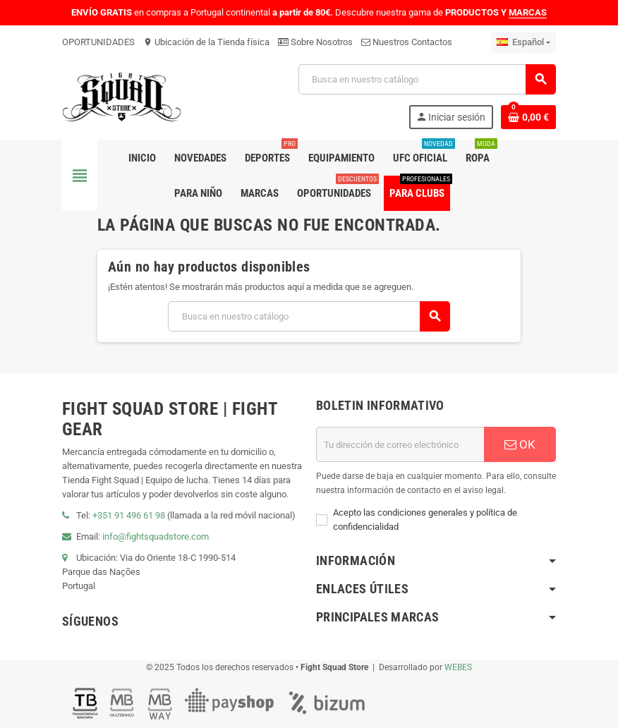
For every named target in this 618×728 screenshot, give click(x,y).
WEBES (458, 667)
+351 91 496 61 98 (128, 515)
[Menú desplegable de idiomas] (523, 42)
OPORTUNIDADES (98, 42)
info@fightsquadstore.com (155, 536)
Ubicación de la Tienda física (206, 42)
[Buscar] (426, 79)
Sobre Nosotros (315, 42)
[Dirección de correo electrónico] (400, 444)
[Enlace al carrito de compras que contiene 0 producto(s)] (528, 117)
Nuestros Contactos (406, 42)
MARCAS (528, 12)
